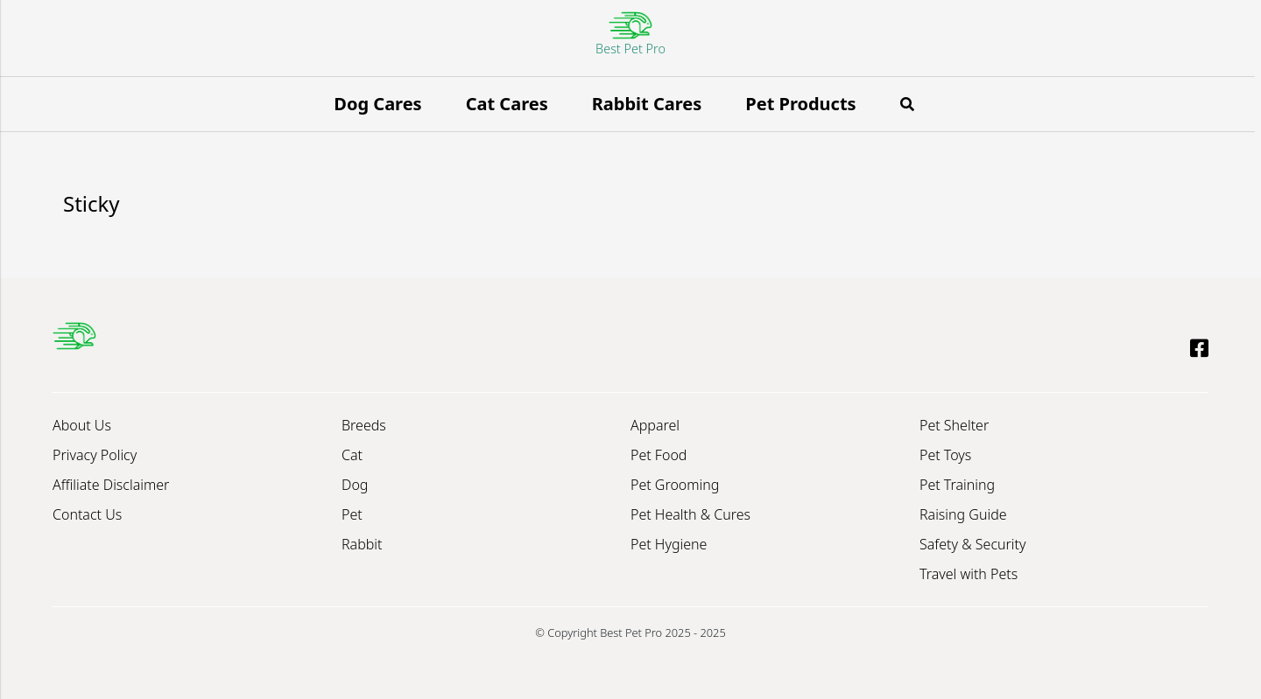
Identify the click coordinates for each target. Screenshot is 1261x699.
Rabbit (362, 544)
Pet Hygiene (668, 544)
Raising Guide (963, 514)
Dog (355, 484)
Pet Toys (945, 455)
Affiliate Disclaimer (111, 484)
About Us (82, 425)
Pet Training (957, 484)
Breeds (364, 425)
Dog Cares (377, 103)
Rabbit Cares (647, 103)
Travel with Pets (968, 574)
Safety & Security (972, 544)
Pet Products (800, 103)
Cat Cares (507, 103)
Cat (352, 455)
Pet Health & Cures (690, 514)
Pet (352, 514)
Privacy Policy (95, 455)
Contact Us (87, 514)
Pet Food (658, 455)
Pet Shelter (954, 425)
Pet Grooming (674, 484)
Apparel (655, 425)
